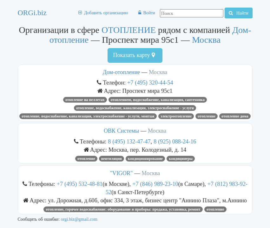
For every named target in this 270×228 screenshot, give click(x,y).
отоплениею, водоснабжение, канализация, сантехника (158, 100)
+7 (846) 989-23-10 (155, 184)
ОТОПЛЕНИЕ (129, 30)
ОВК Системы (121, 131)
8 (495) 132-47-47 (129, 141)
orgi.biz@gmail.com (79, 219)
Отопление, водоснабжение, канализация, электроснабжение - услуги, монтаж (88, 116)
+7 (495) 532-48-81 (80, 184)
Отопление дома (234, 116)
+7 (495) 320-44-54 (150, 82)
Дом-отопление (121, 72)
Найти (238, 13)
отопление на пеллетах (85, 100)
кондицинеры (181, 159)
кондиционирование (145, 159)
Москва (206, 39)
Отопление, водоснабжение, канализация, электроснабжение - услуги (135, 108)
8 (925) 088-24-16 (175, 141)
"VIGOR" (121, 173)
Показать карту (134, 55)
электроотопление (176, 116)
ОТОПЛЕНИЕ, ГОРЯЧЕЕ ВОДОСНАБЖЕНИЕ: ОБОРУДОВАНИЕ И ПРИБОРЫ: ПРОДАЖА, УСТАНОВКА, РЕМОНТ (123, 209)
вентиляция (111, 159)
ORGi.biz (32, 12)
